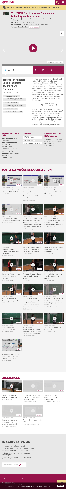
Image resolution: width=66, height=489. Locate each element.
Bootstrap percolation (13, 111)
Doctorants (5, 155)
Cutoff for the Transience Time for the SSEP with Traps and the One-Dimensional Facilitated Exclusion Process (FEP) (32, 223)
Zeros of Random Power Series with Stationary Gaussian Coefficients (32, 249)
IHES (10, 146)
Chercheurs (14, 153)
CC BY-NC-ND (13, 149)
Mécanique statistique (32, 143)
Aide (11, 478)
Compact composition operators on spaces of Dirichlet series (31, 397)
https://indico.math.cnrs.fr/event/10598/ (35, 24)
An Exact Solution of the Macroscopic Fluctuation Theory (32, 276)
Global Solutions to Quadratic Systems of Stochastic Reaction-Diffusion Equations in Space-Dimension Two (31, 303)
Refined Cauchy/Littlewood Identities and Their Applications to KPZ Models (30, 194)
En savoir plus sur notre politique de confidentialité (37, 486)
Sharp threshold (11, 109)
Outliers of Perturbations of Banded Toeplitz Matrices (11, 276)
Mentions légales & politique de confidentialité (28, 478)
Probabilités (29, 140)
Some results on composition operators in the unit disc (53, 397)
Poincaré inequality (12, 96)
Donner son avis (61, 481)
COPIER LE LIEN (34, 27)
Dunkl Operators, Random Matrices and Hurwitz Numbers (54, 249)
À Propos (4, 478)
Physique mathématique (29, 137)
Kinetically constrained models (14, 105)
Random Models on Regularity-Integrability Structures (10, 301)
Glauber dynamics (11, 102)
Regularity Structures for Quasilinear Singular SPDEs (53, 276)
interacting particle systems (14, 99)
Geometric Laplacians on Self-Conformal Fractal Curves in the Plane (11, 356)
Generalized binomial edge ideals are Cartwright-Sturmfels (10, 422)
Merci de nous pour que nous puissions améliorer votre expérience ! (32, 7)
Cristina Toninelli (12, 92)
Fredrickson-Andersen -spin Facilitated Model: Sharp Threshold (53, 192)
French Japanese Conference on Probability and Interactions (33, 14)
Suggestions (11, 378)
